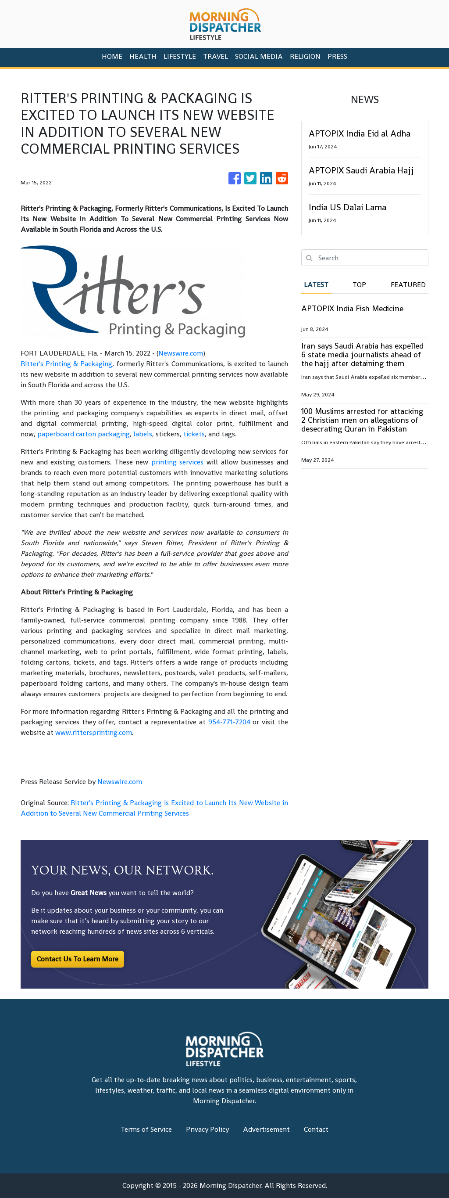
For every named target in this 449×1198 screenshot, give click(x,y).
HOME (112, 56)
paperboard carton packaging (83, 434)
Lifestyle (180, 56)
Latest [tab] (316, 284)
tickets (194, 434)
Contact (316, 1129)
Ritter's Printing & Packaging (66, 363)
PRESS (337, 56)
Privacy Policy (207, 1129)
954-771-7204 (229, 722)
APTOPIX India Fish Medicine (352, 308)
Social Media (259, 56)
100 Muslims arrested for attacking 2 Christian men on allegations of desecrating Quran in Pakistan (362, 420)
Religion (305, 56)
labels (142, 434)
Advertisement (266, 1129)
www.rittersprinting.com (93, 732)
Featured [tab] (408, 284)
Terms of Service (146, 1129)
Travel (215, 56)
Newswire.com (180, 353)
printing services (177, 462)
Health (143, 56)
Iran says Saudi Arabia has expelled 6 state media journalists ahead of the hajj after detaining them (362, 354)
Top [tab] (359, 284)
